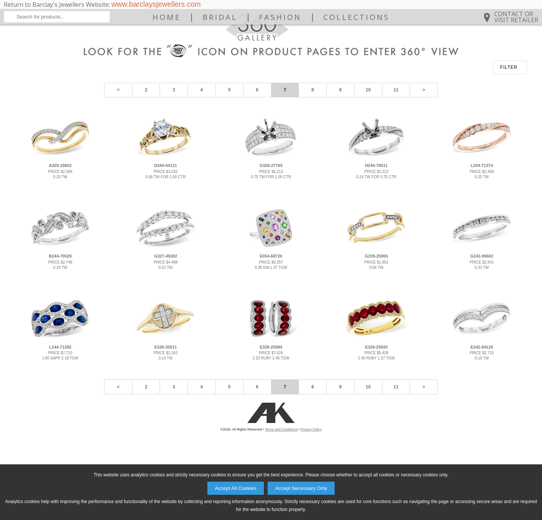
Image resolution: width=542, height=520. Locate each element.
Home (166, 53)
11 (395, 150)
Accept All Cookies (235, 488)
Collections (356, 53)
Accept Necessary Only (301, 488)
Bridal (220, 53)
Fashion (280, 53)
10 (368, 150)
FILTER (509, 127)
